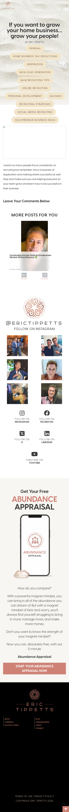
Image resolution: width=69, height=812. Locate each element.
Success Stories (12, 725)
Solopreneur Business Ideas (35, 120)
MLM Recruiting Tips (35, 80)
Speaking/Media (42, 722)
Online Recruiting (35, 88)
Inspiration (35, 64)
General (35, 48)
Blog (38, 719)
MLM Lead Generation (35, 72)
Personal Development (25, 96)
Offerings (9, 722)
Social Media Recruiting (35, 112)
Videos (39, 725)
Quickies (56, 96)
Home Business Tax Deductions (35, 56)
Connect (40, 728)
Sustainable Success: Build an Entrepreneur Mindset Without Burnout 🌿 (30, 256)
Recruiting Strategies (35, 104)
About (7, 719)
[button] (66, 5)
